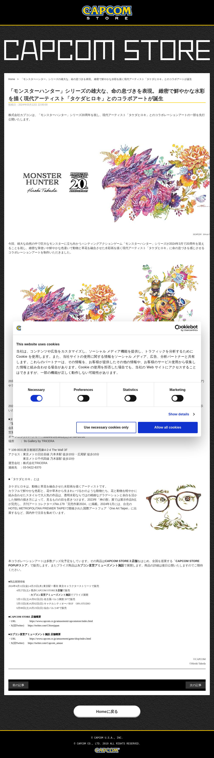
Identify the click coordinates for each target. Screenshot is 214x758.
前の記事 (18, 685)
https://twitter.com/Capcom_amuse (45, 643)
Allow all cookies (167, 427)
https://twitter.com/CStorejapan (43, 625)
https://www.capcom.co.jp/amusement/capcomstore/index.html (61, 621)
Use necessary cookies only (106, 427)
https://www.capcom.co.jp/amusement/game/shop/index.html (60, 638)
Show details (178, 414)
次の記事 (195, 685)
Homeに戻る (107, 712)
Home (11, 79)
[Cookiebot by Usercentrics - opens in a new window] (179, 328)
